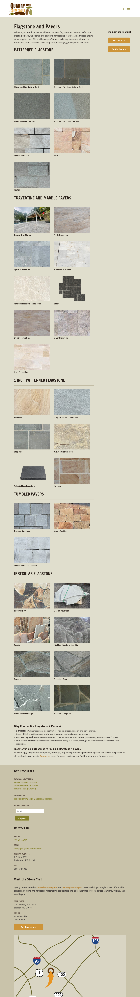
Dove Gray (18, 679)
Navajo (56, 155)
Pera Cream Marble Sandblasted (27, 303)
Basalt (56, 303)
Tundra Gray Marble (22, 235)
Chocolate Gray (60, 679)
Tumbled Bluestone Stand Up (66, 645)
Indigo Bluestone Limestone (66, 417)
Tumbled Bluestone (22, 531)
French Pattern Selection (25, 782)
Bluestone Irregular (62, 713)
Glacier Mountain (21, 155)
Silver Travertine (61, 338)
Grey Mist (18, 451)
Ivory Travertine (21, 372)
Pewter (17, 190)
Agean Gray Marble (22, 269)
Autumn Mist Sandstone (64, 451)
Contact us (45, 756)
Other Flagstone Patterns (26, 785)
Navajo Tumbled (60, 531)
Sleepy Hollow (20, 610)
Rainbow (57, 486)
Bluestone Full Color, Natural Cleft (68, 87)
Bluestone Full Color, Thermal (66, 121)
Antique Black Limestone (24, 486)
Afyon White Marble (62, 269)
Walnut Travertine (22, 338)
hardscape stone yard (72, 887)
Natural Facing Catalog (25, 788)
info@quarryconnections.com (27, 848)
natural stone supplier (47, 887)
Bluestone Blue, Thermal (24, 121)
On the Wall (119, 40)
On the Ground (119, 49)
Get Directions (28, 927)
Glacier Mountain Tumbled (25, 565)
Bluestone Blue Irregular (24, 713)
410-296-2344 (20, 839)
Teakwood (18, 417)
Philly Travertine (61, 235)
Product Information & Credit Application (33, 798)
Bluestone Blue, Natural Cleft (26, 87)
